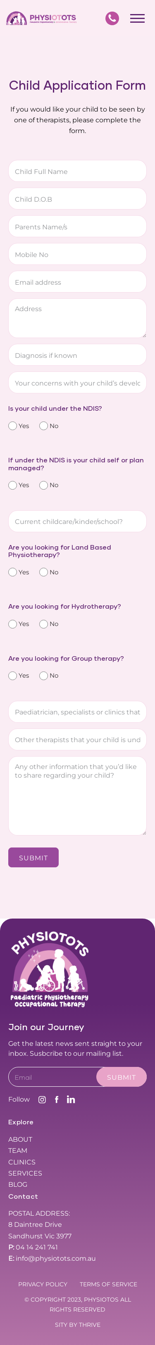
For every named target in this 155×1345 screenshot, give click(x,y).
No (52, 426)
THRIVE (89, 1324)
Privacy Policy (42, 1284)
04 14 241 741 (33, 1247)
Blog (17, 1184)
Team (17, 1151)
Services (25, 1173)
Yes (22, 426)
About (20, 1139)
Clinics (22, 1162)
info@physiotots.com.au (52, 1258)
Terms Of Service (108, 1284)
